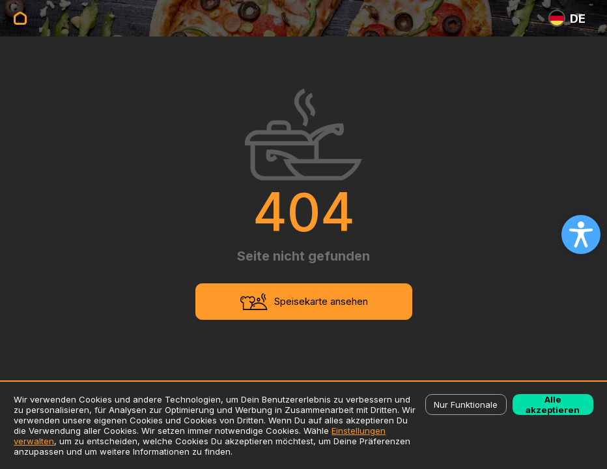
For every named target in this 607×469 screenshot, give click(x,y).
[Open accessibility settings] (580, 234)
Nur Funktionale (466, 404)
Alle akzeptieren (553, 404)
